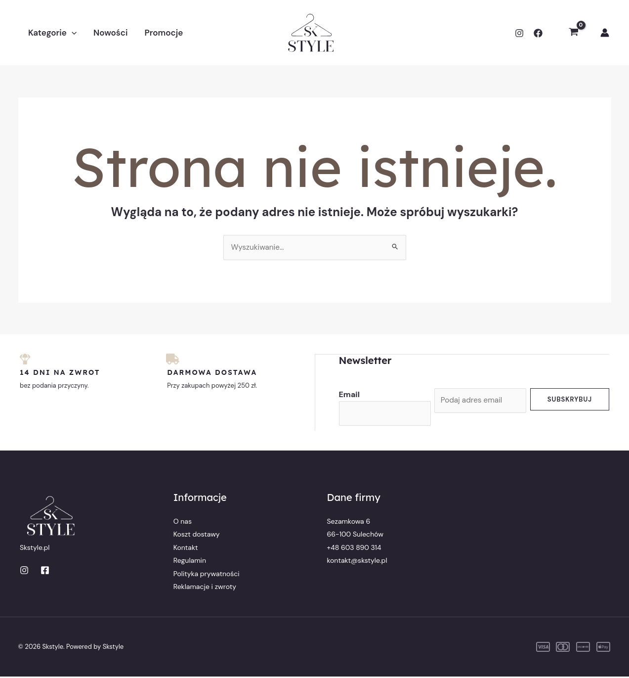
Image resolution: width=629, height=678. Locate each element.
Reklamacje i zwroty (204, 587)
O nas (182, 522)
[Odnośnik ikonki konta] (604, 32)
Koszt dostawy (196, 535)
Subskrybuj (569, 399)
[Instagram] (519, 33)
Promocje (163, 32)
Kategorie (52, 32)
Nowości (110, 32)
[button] (72, 32)
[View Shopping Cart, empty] (573, 32)
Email (349, 394)
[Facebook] (538, 33)
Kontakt (185, 548)
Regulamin (189, 561)
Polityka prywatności (206, 574)
